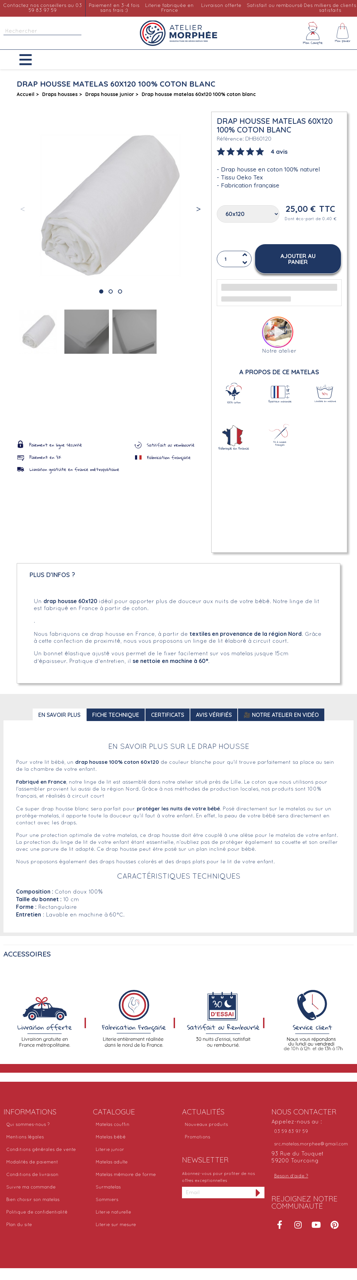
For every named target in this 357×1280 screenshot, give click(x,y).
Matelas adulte (112, 1162)
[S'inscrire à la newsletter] (258, 1192)
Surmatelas (108, 1187)
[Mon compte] (313, 33)
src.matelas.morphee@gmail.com (311, 1144)
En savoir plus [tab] (59, 714)
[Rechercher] (42, 31)
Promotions (197, 1137)
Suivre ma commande (31, 1187)
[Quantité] (234, 259)
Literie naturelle (113, 1212)
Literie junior (110, 1150)
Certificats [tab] (167, 714)
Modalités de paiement (32, 1162)
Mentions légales (25, 1137)
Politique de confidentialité (37, 1212)
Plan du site (19, 1225)
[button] (31, 59)
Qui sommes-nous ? (28, 1125)
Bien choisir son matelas (33, 1200)
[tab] (252, 150)
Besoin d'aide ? (291, 1176)
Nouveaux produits (206, 1125)
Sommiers (107, 1200)
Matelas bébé (111, 1137)
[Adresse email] (217, 1192)
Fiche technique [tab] (115, 714)
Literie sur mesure (116, 1225)
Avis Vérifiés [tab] (214, 714)
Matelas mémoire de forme (126, 1175)
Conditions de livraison (32, 1175)
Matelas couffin (112, 1125)
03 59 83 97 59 (291, 1132)
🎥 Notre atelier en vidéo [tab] (281, 714)
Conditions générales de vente (41, 1150)
